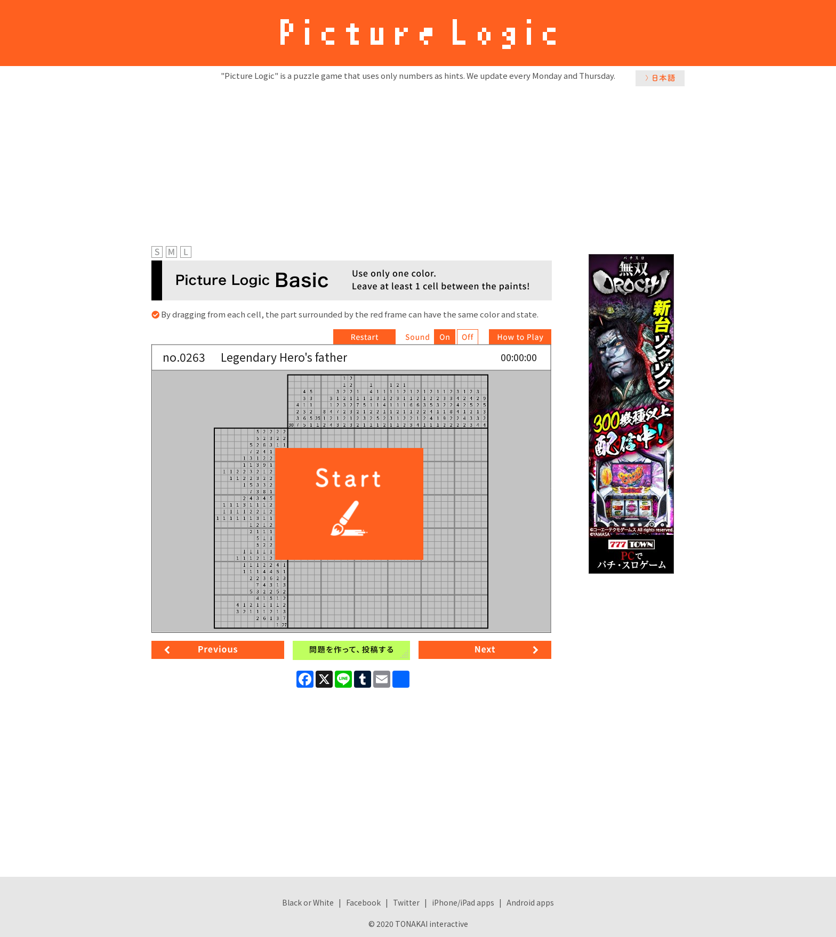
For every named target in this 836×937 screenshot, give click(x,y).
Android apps (530, 902)
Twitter (406, 902)
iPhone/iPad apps (463, 902)
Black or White (308, 902)
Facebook (363, 902)
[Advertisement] (418, 163)
